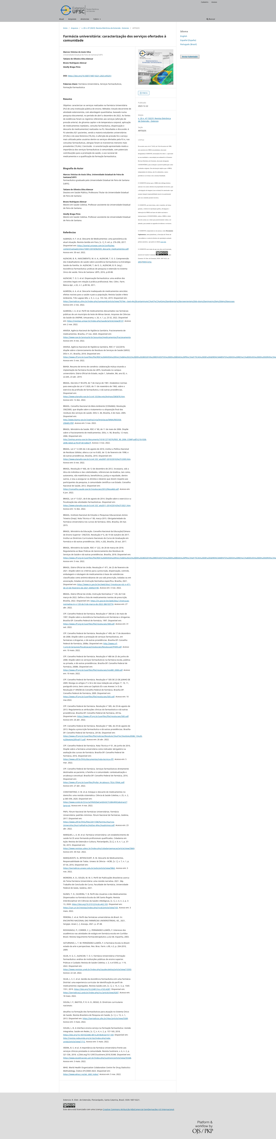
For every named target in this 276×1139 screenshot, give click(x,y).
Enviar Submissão (190, 56)
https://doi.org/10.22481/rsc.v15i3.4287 (92, 989)
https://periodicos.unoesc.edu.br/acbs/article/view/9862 (89, 868)
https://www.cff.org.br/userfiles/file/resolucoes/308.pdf (89, 624)
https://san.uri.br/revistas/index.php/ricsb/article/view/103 (90, 907)
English (183, 36)
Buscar (211, 19)
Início (65, 28)
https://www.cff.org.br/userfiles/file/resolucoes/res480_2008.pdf (93, 670)
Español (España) (188, 40)
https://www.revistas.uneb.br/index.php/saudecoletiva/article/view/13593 (97, 969)
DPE (139, 262)
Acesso (214, 2)
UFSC (149, 262)
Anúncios (85, 19)
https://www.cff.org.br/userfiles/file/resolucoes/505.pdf (89, 696)
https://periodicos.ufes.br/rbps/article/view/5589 (105, 1018)
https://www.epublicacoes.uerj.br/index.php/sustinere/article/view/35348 (97, 1058)
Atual (61, 19)
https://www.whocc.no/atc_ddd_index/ (80, 1074)
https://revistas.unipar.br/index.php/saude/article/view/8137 (95, 321)
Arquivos (72, 19)
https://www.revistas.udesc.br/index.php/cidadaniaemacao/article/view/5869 (98, 848)
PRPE (144, 262)
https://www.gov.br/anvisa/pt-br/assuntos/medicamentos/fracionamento (97, 337)
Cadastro (204, 2)
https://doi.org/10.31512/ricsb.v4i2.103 (90, 904)
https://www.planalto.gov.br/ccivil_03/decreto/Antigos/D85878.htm (94, 396)
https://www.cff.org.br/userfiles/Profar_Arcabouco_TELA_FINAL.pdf (93, 782)
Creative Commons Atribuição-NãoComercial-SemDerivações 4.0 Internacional (138, 1109)
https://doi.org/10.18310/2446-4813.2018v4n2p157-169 (88, 1034)
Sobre (96, 19)
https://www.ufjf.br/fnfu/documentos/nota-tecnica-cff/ (88, 759)
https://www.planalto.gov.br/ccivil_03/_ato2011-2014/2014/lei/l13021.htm (96, 505)
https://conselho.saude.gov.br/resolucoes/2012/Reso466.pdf (91, 489)
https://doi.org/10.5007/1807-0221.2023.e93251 (90, 75)
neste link (163, 242)
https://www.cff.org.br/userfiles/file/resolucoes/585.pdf (103, 716)
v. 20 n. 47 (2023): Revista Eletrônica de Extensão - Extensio (105, 28)
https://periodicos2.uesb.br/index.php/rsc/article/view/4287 (91, 992)
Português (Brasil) (188, 44)
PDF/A (144, 93)
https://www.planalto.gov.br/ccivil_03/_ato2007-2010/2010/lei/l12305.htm (96, 459)
